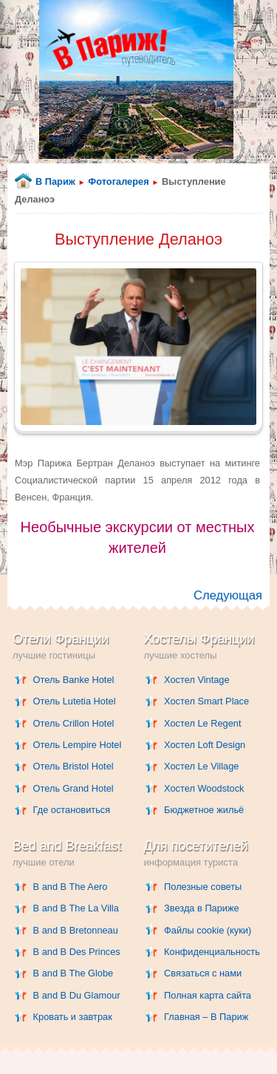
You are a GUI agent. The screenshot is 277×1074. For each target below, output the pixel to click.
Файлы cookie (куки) (207, 930)
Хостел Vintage (197, 679)
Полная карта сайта (207, 995)
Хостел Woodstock (204, 788)
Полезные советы (203, 886)
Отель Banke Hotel (73, 679)
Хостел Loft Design (204, 744)
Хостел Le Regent (202, 723)
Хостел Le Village (201, 766)
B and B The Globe (73, 973)
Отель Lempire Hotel (77, 744)
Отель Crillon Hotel (73, 723)
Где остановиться (72, 809)
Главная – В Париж (206, 1016)
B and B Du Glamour (76, 995)
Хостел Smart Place (206, 701)
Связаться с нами (203, 973)
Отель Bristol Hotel (73, 766)
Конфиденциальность (212, 951)
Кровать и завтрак (72, 1016)
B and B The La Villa (76, 908)
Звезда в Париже (201, 908)
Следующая (228, 595)
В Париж (55, 181)
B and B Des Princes (76, 951)
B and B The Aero (70, 886)
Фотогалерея (118, 181)
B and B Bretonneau (75, 930)
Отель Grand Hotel (73, 788)
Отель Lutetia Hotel (74, 701)
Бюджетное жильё (204, 809)
